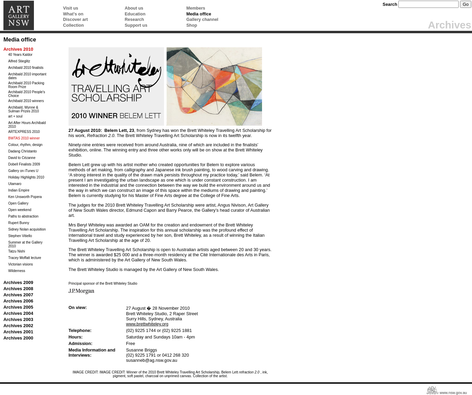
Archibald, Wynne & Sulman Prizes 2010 (23, 109)
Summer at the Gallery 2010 (25, 244)
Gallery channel (202, 19)
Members (195, 8)
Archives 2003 (18, 319)
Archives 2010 (18, 49)
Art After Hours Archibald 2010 (27, 124)
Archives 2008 (18, 288)
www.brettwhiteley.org (147, 323)
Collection (73, 25)
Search (390, 4)
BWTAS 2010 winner (24, 138)
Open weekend (19, 210)
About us (134, 8)
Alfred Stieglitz (19, 61)
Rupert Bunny (18, 223)
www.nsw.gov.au (453, 393)
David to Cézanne (22, 158)
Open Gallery (18, 203)
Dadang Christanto (22, 151)
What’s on (73, 14)
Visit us (70, 8)
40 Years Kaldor (20, 55)
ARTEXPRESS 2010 (24, 132)
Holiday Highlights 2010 (26, 177)
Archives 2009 (18, 282)
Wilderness (16, 271)
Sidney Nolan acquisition (27, 229)
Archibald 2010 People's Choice (26, 94)
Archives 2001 (18, 331)
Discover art (75, 19)
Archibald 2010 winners (26, 101)
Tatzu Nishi (16, 251)
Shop (191, 25)
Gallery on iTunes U (23, 171)
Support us (136, 25)
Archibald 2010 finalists (26, 68)
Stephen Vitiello (20, 236)
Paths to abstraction (23, 216)
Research (134, 19)
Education (135, 14)
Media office (198, 14)
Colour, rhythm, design (25, 145)
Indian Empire (18, 190)
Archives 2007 (18, 294)
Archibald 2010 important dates (27, 76)
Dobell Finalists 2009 (24, 164)
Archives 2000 (18, 338)
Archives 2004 (18, 313)
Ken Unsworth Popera (25, 197)
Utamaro (14, 184)
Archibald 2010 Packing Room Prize (26, 85)
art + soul (15, 116)
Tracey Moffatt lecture (24, 258)
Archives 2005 (18, 307)
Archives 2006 (18, 301)
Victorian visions (20, 264)
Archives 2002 (18, 325)
